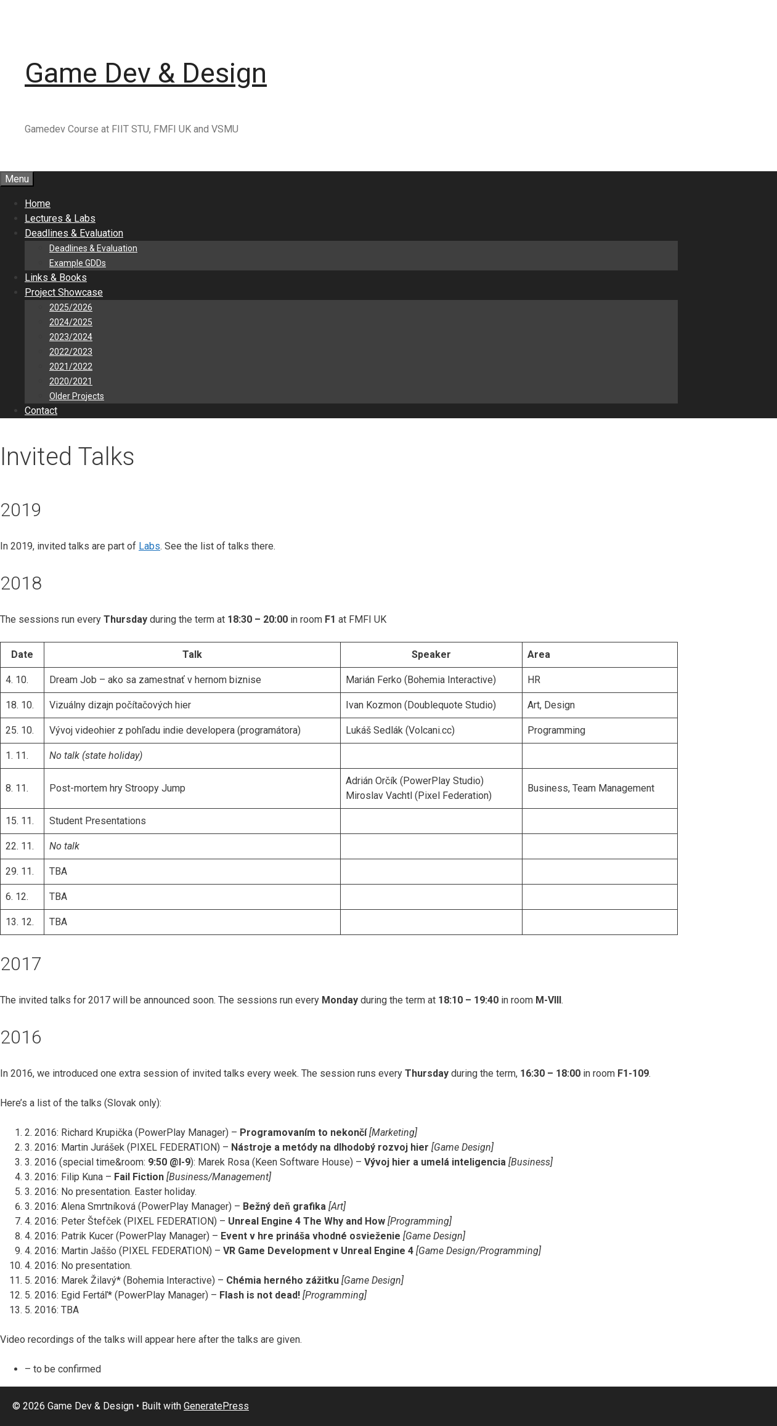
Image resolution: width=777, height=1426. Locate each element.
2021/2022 (70, 366)
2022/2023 (70, 352)
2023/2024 (70, 337)
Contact (41, 410)
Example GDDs (77, 263)
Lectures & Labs (60, 218)
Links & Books (56, 277)
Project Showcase (64, 292)
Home (38, 203)
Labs (149, 546)
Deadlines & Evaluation (74, 233)
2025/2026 (70, 307)
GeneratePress (216, 1406)
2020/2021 (70, 381)
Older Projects (76, 396)
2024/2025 (70, 322)
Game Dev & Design (146, 73)
